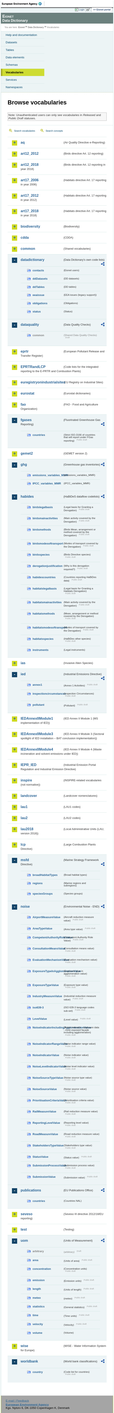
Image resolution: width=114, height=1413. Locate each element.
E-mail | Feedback (17, 1400)
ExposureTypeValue (46, 985)
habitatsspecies (43, 638)
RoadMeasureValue (45, 1134)
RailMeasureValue (44, 1111)
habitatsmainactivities (47, 602)
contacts (38, 270)
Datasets (11, 42)
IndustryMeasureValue (47, 996)
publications (31, 1190)
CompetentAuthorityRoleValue (48, 937)
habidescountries (44, 577)
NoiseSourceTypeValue (48, 1077)
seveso (26, 1214)
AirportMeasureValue (46, 917)
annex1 (37, 684)
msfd (25, 860)
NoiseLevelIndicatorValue (48, 1066)
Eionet (21, 27)
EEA (23, 4)
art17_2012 (30, 195)
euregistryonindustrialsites (42, 382)
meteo (37, 1297)
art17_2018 (30, 211)
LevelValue (40, 1018)
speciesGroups (43, 893)
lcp (23, 844)
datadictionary (32, 260)
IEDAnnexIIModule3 (37, 734)
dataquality (30, 324)
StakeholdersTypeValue (48, 1145)
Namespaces (14, 87)
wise (24, 1346)
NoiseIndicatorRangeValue (48, 1043)
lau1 (24, 807)
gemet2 (27, 453)
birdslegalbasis (43, 507)
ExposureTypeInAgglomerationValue (48, 971)
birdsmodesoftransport (48, 543)
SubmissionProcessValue (48, 1165)
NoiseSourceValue (45, 1089)
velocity (38, 1324)
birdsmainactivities (45, 518)
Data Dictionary (36, 27)
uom (24, 1240)
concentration (42, 1268)
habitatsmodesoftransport (48, 627)
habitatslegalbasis (45, 588)
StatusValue (40, 1156)
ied (23, 674)
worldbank (29, 1361)
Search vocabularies (24, 130)
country (38, 1372)
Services (11, 79)
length (37, 1288)
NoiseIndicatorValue (46, 1055)
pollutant (38, 704)
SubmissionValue (44, 1176)
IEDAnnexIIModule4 (37, 749)
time (35, 1315)
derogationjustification (48, 566)
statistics (39, 1306)
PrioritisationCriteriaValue (48, 1100)
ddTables (39, 287)
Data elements (15, 57)
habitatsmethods (44, 613)
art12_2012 (30, 153)
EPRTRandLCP (33, 367)
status (37, 311)
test (24, 1229)
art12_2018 (30, 164)
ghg (24, 464)
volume (37, 1332)
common (28, 248)
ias (23, 663)
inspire (26, 780)
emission (39, 1280)
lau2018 (27, 829)
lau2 (24, 818)
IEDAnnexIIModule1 (37, 718)
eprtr (24, 351)
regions (38, 883)
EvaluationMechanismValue (48, 959)
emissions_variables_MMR (48, 475)
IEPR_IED (28, 765)
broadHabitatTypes (45, 875)
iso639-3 (38, 1007)
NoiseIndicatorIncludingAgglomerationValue (48, 1027)
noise (25, 906)
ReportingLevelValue (46, 1122)
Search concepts (54, 130)
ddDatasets (40, 278)
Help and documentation (21, 35)
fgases (26, 420)
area (35, 1260)
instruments (40, 650)
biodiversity (30, 226)
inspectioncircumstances (48, 693)
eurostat (27, 393)
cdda (25, 237)
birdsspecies (41, 554)
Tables (10, 50)
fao (23, 404)
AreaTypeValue (42, 928)
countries (39, 435)
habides (27, 496)
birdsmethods (42, 529)
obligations (40, 303)
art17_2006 (30, 180)
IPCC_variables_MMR (47, 483)
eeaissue (38, 295)
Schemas (12, 64)
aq (23, 142)
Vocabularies (14, 72)
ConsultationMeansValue (48, 948)
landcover (29, 796)
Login (81, 9)
